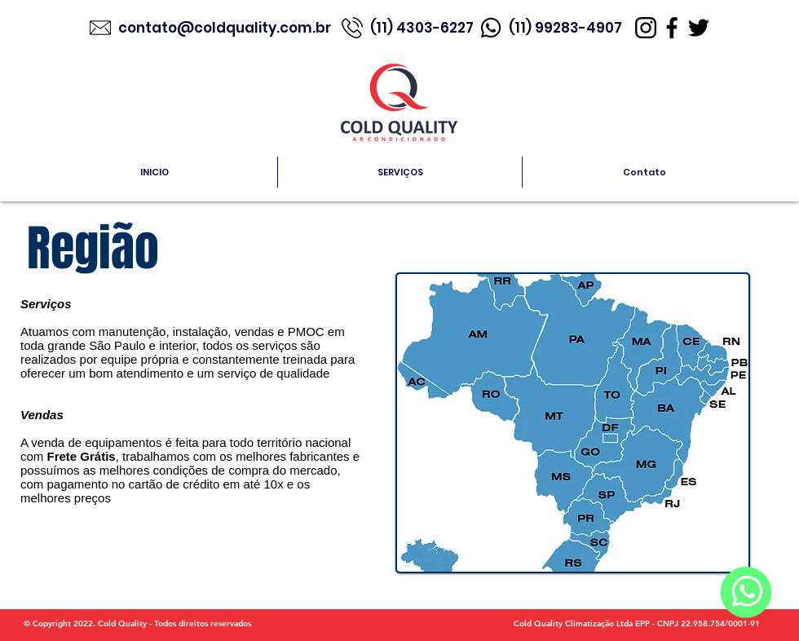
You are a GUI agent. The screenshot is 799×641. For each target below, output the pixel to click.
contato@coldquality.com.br (226, 28)
